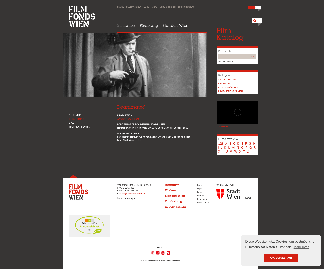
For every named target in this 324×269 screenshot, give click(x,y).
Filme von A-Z (228, 139)
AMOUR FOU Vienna (128, 118)
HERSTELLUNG (76, 119)
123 (221, 144)
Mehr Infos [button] (301, 247)
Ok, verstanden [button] (281, 257)
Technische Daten (79, 127)
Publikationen (133, 7)
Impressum (202, 199)
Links (154, 7)
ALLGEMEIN (75, 115)
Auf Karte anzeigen (126, 198)
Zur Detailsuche (225, 62)
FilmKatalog (230, 34)
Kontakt (201, 196)
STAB (71, 123)
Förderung (149, 25)
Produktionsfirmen (230, 91)
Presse (120, 7)
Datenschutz (203, 203)
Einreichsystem (186, 7)
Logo (146, 7)
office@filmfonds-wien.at (132, 194)
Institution (126, 25)
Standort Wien (175, 25)
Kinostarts (224, 83)
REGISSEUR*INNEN (228, 87)
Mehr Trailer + (223, 127)
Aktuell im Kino (227, 79)
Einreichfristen (168, 7)
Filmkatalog (173, 201)
